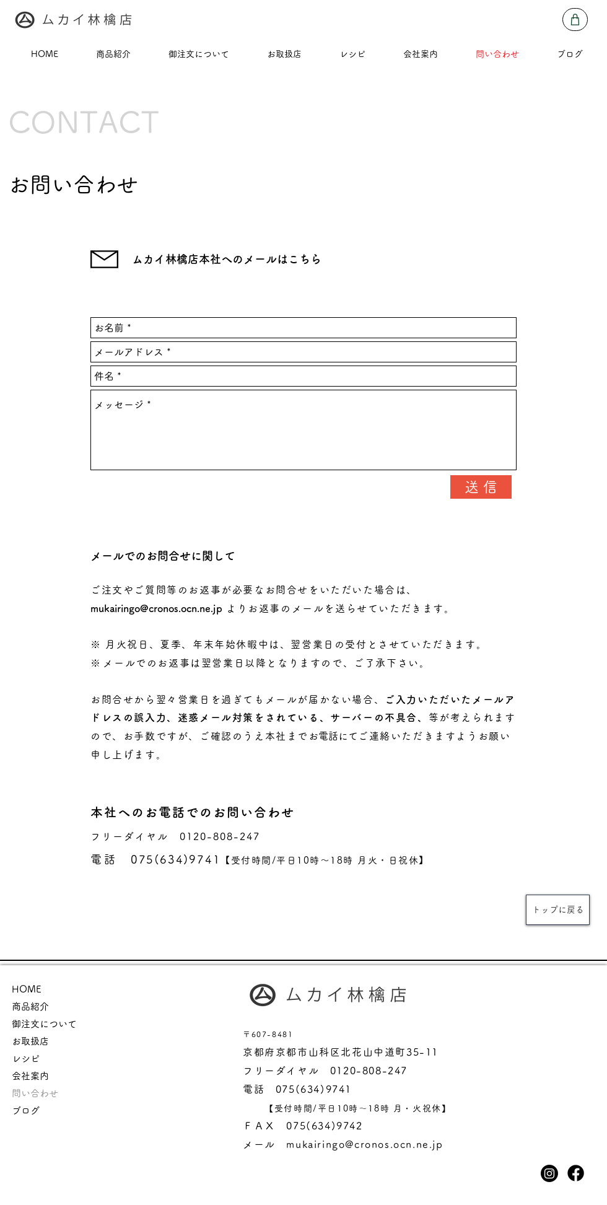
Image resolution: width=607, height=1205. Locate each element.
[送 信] (481, 487)
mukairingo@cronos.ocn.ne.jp (156, 608)
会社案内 (30, 1075)
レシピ (26, 1058)
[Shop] (575, 19)
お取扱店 (30, 1041)
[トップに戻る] (558, 910)
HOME (26, 989)
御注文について (44, 1023)
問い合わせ (35, 1093)
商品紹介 (30, 1006)
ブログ (26, 1110)
